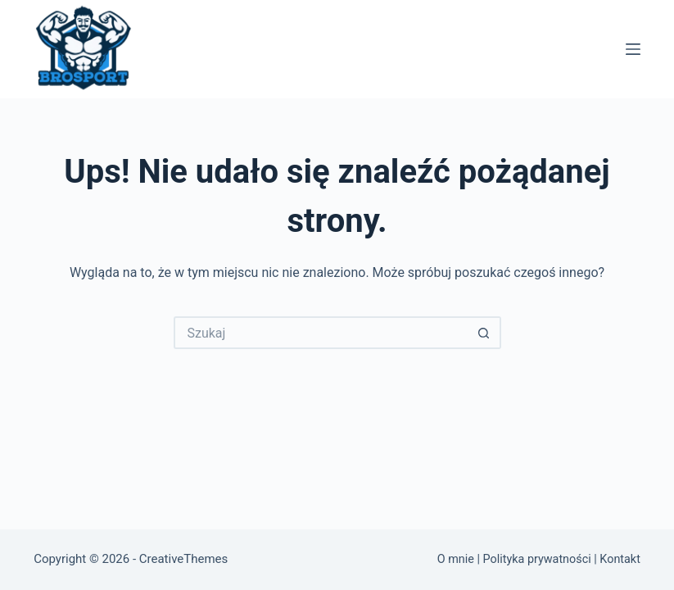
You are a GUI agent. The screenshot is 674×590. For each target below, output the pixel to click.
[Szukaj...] (321, 332)
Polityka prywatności (537, 559)
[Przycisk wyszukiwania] (484, 332)
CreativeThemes (183, 558)
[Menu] (633, 49)
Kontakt (619, 559)
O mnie (455, 559)
